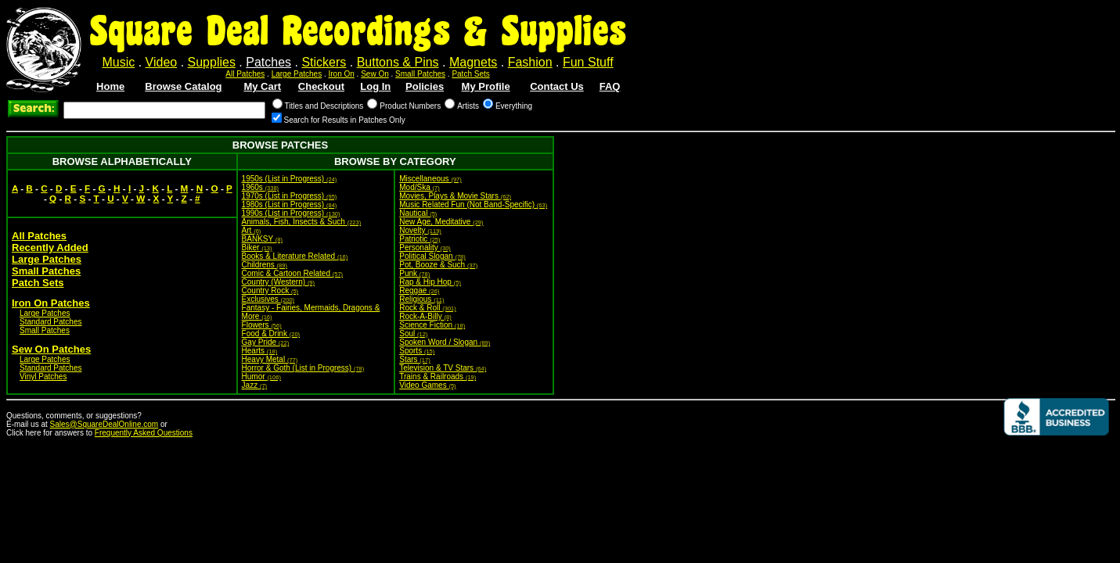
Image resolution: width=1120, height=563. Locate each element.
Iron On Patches (51, 303)
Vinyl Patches (43, 376)
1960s (260, 187)
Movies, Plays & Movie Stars (455, 196)
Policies (424, 86)
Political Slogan (432, 256)
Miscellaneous (430, 178)
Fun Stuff (588, 62)
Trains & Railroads (437, 376)
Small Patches (420, 74)
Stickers (323, 62)
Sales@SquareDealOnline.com (104, 424)
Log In (375, 86)
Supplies (212, 62)
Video (162, 62)
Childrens (264, 264)
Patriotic (419, 239)
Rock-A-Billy (425, 316)
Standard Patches (51, 321)
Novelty (420, 230)
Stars (414, 359)
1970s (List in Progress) (289, 196)
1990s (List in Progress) (291, 213)
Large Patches (297, 74)
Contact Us (557, 86)
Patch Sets (470, 74)
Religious (421, 299)
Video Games (427, 385)
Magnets (473, 62)
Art (251, 230)
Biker (257, 247)
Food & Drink (271, 333)
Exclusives (268, 299)
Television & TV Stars (442, 368)
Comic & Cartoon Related (293, 273)
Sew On (375, 74)
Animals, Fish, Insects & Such (302, 221)
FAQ (610, 86)
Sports (416, 350)
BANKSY (262, 239)
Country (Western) (278, 282)
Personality (425, 247)
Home (110, 86)
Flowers (262, 325)
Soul (413, 333)
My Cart (262, 86)
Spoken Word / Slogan (444, 342)
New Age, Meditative (441, 221)
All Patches (245, 74)
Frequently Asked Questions (144, 433)
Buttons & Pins (398, 62)
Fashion (530, 62)
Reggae (419, 290)
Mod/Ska (419, 187)
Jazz (255, 385)
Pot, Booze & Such (438, 264)
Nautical (418, 213)
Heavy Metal (270, 359)
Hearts (260, 350)
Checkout (321, 86)
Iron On (341, 74)
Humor (261, 376)
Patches (268, 62)
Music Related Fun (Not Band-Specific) (473, 204)
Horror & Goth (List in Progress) (303, 368)
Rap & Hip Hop (430, 282)
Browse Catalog (183, 86)
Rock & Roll (427, 307)
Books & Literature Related (295, 256)
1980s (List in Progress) (289, 204)
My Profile (486, 86)
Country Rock (270, 290)
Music (118, 62)
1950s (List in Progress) (289, 178)
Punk (414, 273)
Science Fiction (432, 325)
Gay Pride (266, 342)
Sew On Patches (51, 349)
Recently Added (50, 247)
